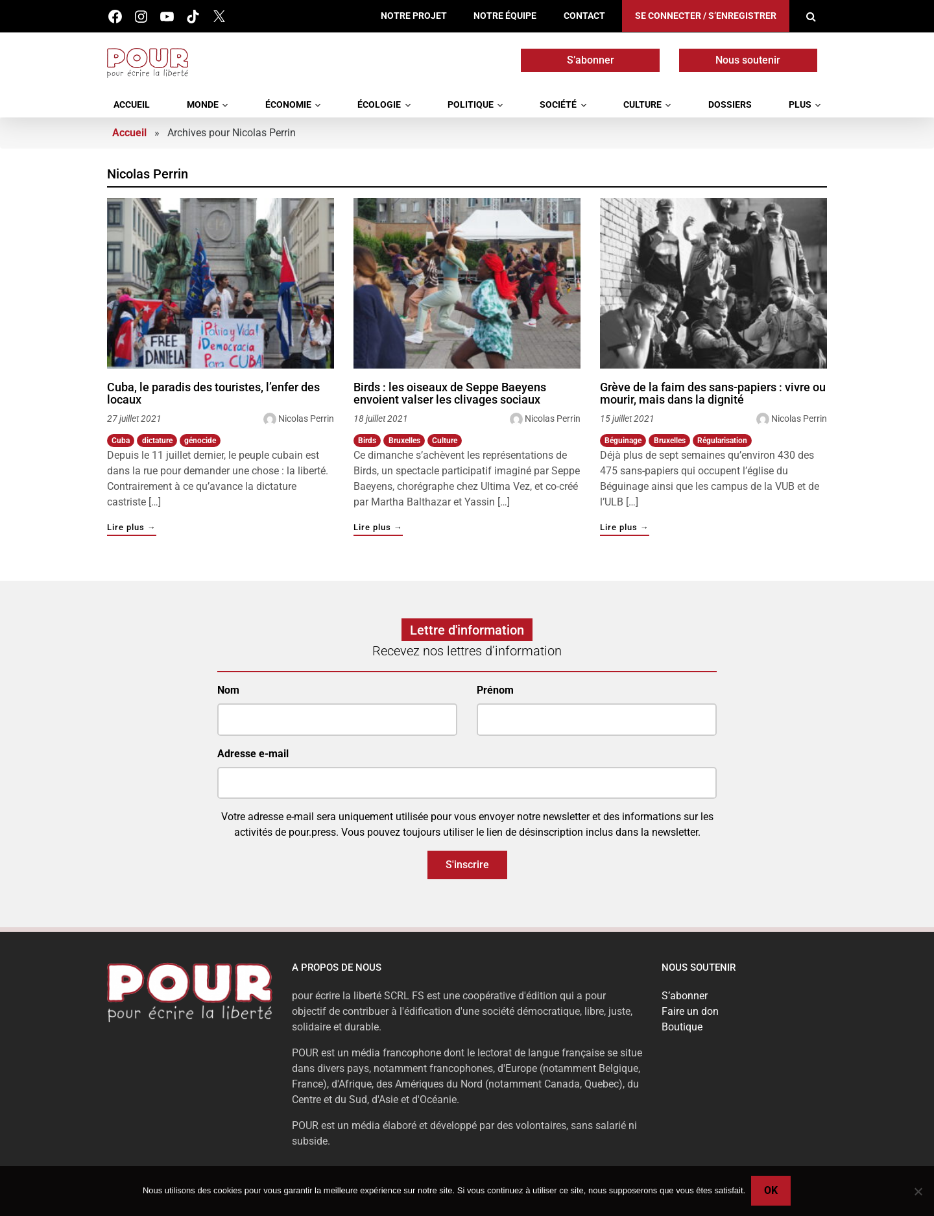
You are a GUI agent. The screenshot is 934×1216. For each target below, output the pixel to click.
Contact (584, 15)
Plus (800, 104)
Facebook (115, 16)
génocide (200, 440)
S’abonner (590, 60)
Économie (288, 104)
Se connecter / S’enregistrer (705, 15)
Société (558, 104)
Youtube (167, 16)
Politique (471, 104)
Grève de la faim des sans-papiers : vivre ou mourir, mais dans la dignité (713, 393)
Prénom (495, 690)
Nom (228, 690)
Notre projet (414, 15)
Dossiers (730, 104)
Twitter (219, 16)
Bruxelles (404, 440)
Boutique (682, 1027)
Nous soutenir (747, 60)
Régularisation (722, 440)
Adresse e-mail (253, 754)
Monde (203, 104)
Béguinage (623, 440)
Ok (771, 1191)
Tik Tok (193, 16)
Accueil (132, 104)
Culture (642, 104)
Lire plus (131, 528)
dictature (157, 440)
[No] (917, 1191)
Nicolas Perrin (306, 418)
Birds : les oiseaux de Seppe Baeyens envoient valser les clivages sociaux (449, 393)
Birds (367, 440)
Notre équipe (504, 15)
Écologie (379, 104)
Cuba (121, 440)
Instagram (141, 16)
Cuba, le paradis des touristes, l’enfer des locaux (213, 393)
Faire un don (690, 1011)
